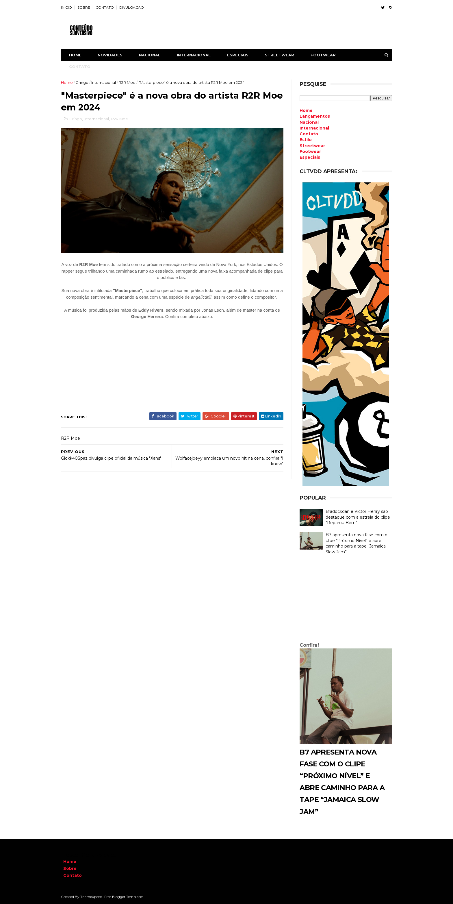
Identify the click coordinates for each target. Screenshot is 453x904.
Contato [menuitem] (306, 133)
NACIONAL (152, 55)
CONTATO (107, 7)
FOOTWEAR (325, 55)
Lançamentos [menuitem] (312, 116)
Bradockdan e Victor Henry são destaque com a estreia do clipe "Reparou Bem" (355, 517)
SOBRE (86, 7)
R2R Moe (129, 82)
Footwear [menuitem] (308, 151)
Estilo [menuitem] (303, 139)
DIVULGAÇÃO (134, 7)
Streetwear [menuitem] (310, 145)
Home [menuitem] (303, 110)
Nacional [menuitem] (306, 122)
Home (77, 55)
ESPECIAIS (240, 55)
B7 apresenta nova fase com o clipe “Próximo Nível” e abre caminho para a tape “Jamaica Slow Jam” (354, 543)
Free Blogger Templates (126, 896)
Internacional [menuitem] (312, 128)
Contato (72, 875)
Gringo (84, 82)
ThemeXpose (93, 896)
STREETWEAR (281, 55)
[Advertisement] (343, 600)
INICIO (68, 7)
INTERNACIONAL (196, 55)
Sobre (70, 868)
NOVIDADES (112, 55)
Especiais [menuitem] (307, 157)
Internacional (106, 82)
